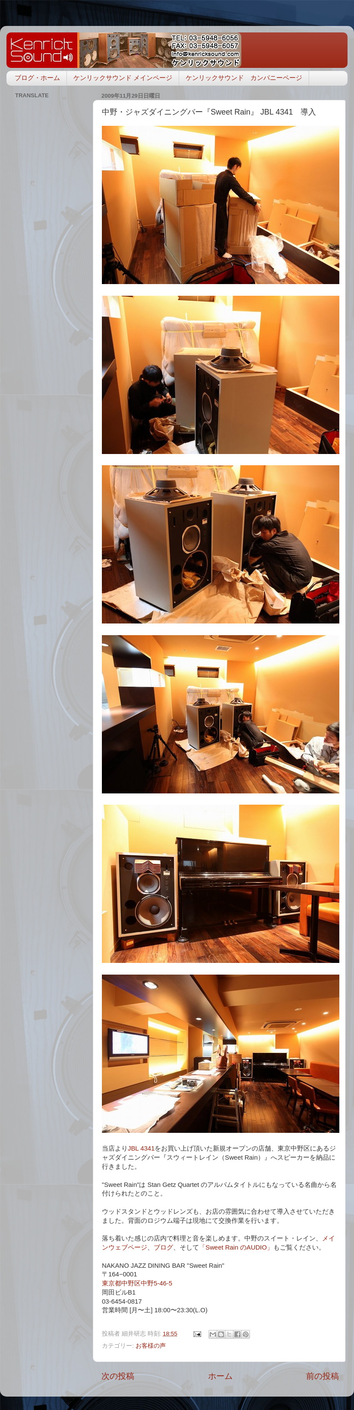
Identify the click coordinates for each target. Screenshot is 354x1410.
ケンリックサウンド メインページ (122, 77)
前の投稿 (322, 1376)
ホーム (220, 1376)
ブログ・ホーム (37, 77)
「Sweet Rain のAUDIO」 (236, 1247)
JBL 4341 (141, 1148)
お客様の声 (151, 1346)
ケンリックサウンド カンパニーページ (244, 77)
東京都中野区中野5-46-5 (137, 1283)
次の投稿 (117, 1376)
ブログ (163, 1247)
